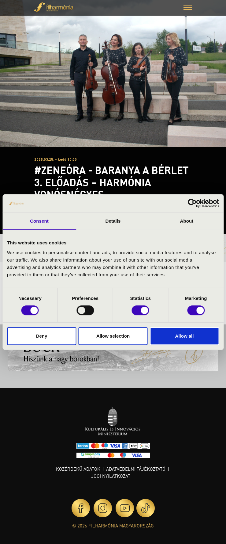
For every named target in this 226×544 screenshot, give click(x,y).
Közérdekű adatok (78, 469)
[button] (187, 8)
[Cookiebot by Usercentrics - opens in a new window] (192, 203)
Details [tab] (113, 221)
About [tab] (187, 221)
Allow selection (113, 336)
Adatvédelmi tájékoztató (135, 469)
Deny (41, 336)
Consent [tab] (39, 221)
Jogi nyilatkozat (110, 476)
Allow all (184, 336)
